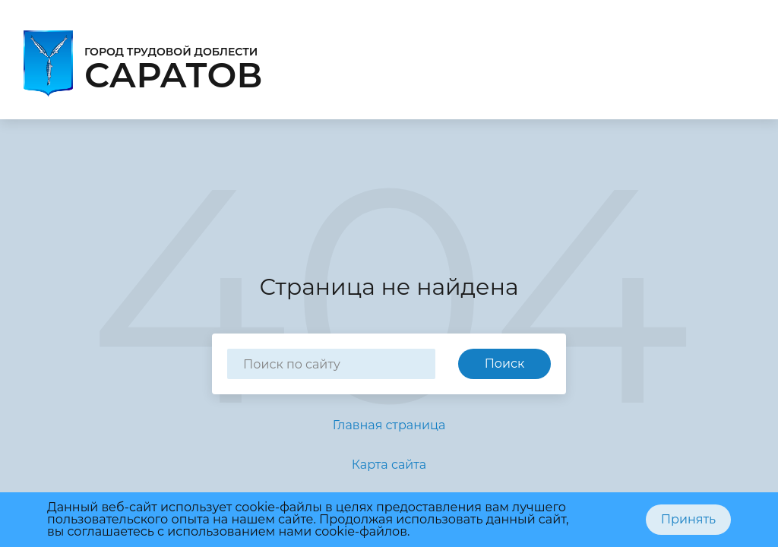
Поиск (505, 363)
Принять (688, 519)
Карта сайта (389, 464)
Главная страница (389, 425)
